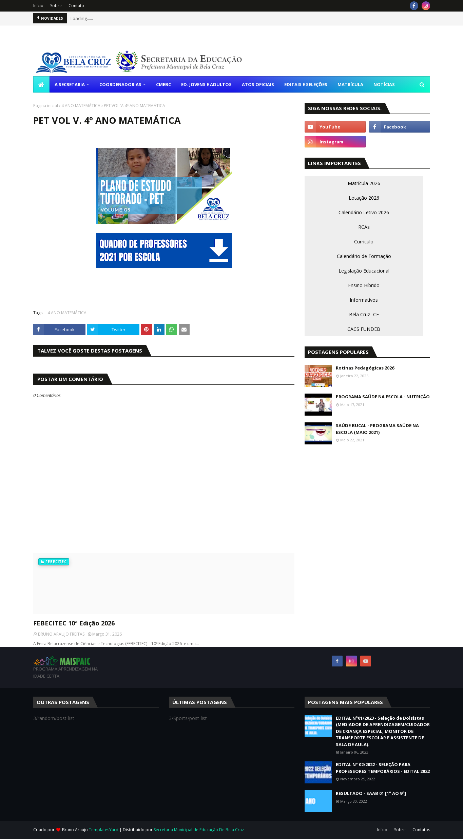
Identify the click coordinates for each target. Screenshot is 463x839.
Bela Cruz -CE (364, 314)
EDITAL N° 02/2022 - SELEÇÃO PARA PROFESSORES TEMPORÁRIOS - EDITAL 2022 (383, 767)
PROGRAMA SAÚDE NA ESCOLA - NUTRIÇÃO (383, 397)
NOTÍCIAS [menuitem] (384, 84)
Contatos (421, 830)
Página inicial (45, 105)
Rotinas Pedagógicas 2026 (365, 368)
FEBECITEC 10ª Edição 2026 (74, 623)
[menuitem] (41, 84)
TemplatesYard (103, 830)
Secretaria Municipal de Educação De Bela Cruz (199, 830)
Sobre (56, 5)
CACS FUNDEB (363, 329)
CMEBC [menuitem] (163, 84)
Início (38, 5)
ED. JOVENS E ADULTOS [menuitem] (206, 84)
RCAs (364, 227)
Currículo (363, 241)
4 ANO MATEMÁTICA (80, 105)
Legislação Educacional (364, 270)
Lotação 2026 (364, 198)
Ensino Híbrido (364, 285)
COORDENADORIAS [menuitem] (120, 84)
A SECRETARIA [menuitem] (70, 84)
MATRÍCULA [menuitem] (350, 84)
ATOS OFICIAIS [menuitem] (258, 84)
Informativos (364, 300)
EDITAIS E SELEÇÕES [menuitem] (305, 84)
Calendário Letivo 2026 (364, 212)
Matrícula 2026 (364, 183)
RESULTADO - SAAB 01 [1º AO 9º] (371, 793)
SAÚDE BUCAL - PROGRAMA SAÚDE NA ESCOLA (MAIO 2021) (377, 428)
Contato (76, 5)
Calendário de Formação (364, 256)
